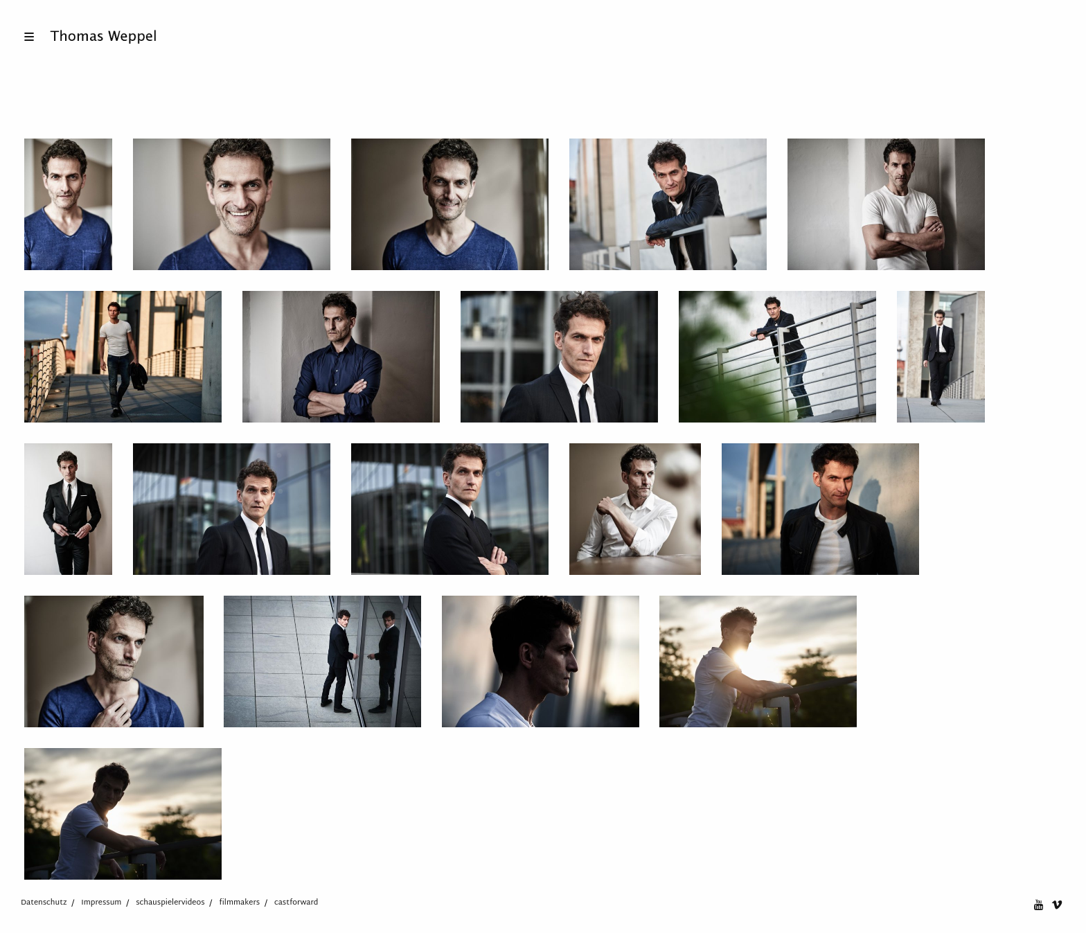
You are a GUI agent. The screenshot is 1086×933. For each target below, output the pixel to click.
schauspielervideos (170, 902)
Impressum (101, 902)
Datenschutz (44, 902)
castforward (296, 902)
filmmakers (239, 902)
